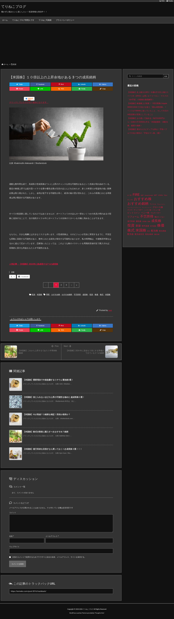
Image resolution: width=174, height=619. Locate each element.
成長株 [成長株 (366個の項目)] (156, 221)
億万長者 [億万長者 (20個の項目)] (131, 221)
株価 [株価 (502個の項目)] (160, 225)
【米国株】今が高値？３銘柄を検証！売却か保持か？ (46, 414)
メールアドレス (52, 536)
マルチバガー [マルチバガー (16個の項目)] (155, 213)
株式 (101, 295)
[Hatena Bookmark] (103, 84)
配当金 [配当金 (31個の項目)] (130, 234)
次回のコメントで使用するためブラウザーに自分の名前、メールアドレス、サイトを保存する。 (49, 557)
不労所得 (77, 295)
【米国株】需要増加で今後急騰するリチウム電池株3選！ (48, 380)
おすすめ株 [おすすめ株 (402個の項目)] (143, 199)
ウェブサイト (14, 547)
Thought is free (99, 613)
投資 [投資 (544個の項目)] (131, 225)
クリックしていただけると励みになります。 (28, 102)
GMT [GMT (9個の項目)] (142, 195)
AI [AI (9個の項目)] (128, 195)
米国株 (39, 295)
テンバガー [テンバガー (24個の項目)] (138, 210)
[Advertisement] (87, 42)
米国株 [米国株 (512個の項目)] (141, 230)
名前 (11, 536)
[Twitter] (19, 84)
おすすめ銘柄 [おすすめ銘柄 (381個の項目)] (137, 204)
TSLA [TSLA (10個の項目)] (165, 195)
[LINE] (40, 89)
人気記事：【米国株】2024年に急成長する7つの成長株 (33, 264)
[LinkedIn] (82, 84)
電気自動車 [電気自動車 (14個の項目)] (149, 234)
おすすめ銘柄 (67, 295)
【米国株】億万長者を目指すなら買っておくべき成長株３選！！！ (52, 449)
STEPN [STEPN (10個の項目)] (160, 195)
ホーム (6, 64)
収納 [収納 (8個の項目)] (149, 221)
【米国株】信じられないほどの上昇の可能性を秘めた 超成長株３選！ (53, 397)
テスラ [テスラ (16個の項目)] (130, 210)
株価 (96, 295)
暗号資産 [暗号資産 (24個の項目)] (145, 226)
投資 (14, 64)
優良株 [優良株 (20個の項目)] (138, 221)
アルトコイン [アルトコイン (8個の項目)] (161, 204)
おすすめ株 (55, 295)
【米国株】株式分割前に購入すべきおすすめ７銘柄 (45, 432)
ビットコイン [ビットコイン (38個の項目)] (133, 212)
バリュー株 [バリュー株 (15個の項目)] (156, 210)
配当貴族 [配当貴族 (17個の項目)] (162, 231)
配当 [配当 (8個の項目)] (148, 231)
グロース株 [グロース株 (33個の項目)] (158, 207)
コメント (12, 513)
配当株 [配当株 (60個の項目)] (154, 230)
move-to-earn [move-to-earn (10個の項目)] (149, 195)
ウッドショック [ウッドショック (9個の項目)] (146, 207)
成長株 (85, 295)
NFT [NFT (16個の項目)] (155, 195)
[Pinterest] (61, 84)
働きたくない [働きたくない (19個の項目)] (160, 217)
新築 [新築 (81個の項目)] (138, 225)
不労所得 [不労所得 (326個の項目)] (146, 216)
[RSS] (61, 89)
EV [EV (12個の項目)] (131, 195)
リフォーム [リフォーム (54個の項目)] (133, 216)
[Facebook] (40, 84)
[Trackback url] (61, 591)
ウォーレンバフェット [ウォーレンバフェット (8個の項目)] (134, 207)
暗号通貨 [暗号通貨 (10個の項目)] (153, 226)
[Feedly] (82, 89)
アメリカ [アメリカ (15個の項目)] (153, 204)
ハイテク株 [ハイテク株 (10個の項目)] (147, 210)
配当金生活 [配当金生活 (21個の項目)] (139, 234)
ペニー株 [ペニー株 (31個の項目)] (145, 213)
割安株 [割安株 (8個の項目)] (144, 221)
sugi (110, 310)
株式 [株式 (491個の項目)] (131, 230)
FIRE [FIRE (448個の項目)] (136, 195)
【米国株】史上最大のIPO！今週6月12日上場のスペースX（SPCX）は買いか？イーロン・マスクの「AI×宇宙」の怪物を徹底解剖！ (147, 96)
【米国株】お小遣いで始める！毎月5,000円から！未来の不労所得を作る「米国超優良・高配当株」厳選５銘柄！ (147, 122)
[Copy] (103, 89)
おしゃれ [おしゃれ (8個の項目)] (130, 199)
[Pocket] (19, 89)
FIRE (47, 295)
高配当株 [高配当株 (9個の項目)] (156, 234)
